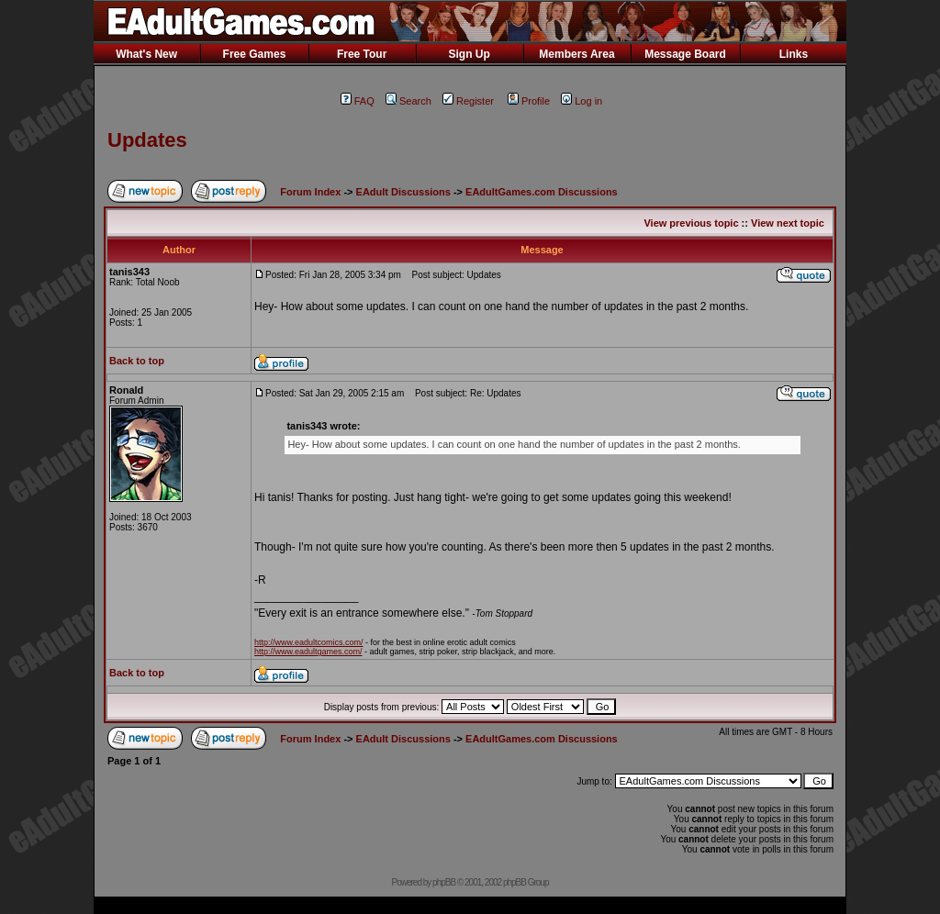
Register (468, 100)
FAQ (358, 100)
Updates (147, 139)
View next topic (787, 222)
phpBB (443, 882)
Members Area (576, 54)
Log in (581, 100)
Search (408, 100)
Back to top (136, 360)
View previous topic (690, 222)
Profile (529, 100)
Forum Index (310, 191)
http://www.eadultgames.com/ (308, 651)
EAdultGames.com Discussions (541, 191)
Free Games (254, 54)
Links (793, 54)
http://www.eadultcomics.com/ (309, 642)
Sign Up (468, 54)
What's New (146, 54)
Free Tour (361, 54)
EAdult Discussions (403, 191)
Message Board (685, 54)
